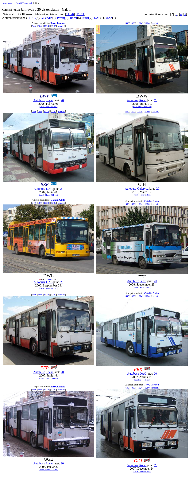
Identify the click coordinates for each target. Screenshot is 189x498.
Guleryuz (46, 17)
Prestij (61, 17)
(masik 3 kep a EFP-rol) (48, 378)
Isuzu (85, 17)
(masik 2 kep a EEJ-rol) (142, 287)
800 (40, 26)
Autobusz (39, 100)
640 (34, 26)
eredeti (61, 26)
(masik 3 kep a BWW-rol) (142, 106)
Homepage (7, 3)
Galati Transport (24, 3)
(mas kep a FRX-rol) (142, 380)
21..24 (80, 14)
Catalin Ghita (58, 199)
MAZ (108, 17)
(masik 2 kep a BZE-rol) (48, 195)
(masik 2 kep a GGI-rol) (142, 471)
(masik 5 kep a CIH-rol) (142, 195)
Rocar (73, 17)
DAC (32, 17)
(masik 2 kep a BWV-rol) (48, 106)
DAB (97, 17)
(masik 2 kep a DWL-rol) (48, 288)
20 (62, 100)
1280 (53, 26)
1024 (46, 26)
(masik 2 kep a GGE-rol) (48, 470)
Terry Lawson (58, 23)
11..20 (70, 14)
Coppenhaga (48, 279)
